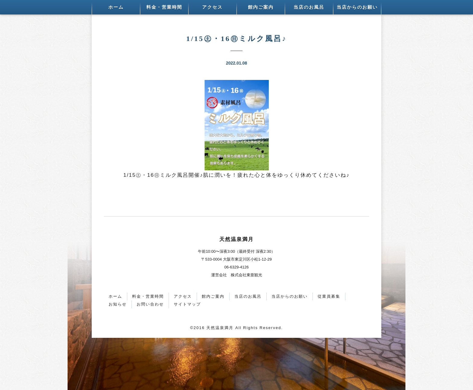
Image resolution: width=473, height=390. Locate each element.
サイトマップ (187, 304)
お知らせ (118, 304)
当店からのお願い (357, 7)
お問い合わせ (150, 304)
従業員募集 (329, 296)
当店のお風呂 (309, 7)
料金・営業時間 (164, 7)
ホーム (116, 7)
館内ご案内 (261, 7)
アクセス (212, 7)
